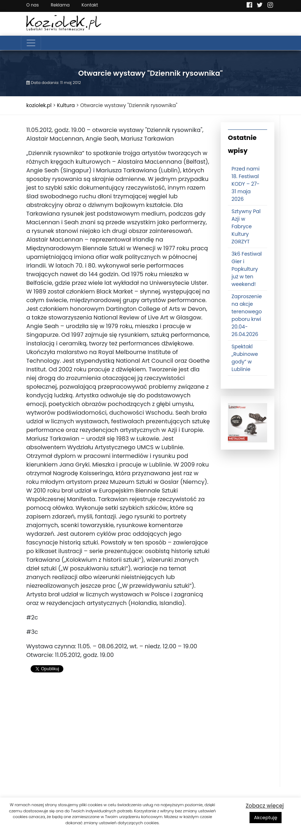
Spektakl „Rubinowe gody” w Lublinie (245, 358)
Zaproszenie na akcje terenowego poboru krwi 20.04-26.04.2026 (247, 315)
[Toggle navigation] (31, 43)
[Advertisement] (118, 736)
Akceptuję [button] (265, 817)
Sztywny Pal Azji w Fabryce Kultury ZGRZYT (246, 226)
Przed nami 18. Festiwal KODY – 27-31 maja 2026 (246, 184)
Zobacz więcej (265, 805)
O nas (32, 5)
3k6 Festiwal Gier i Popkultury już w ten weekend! (247, 269)
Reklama (60, 5)
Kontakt (90, 5)
